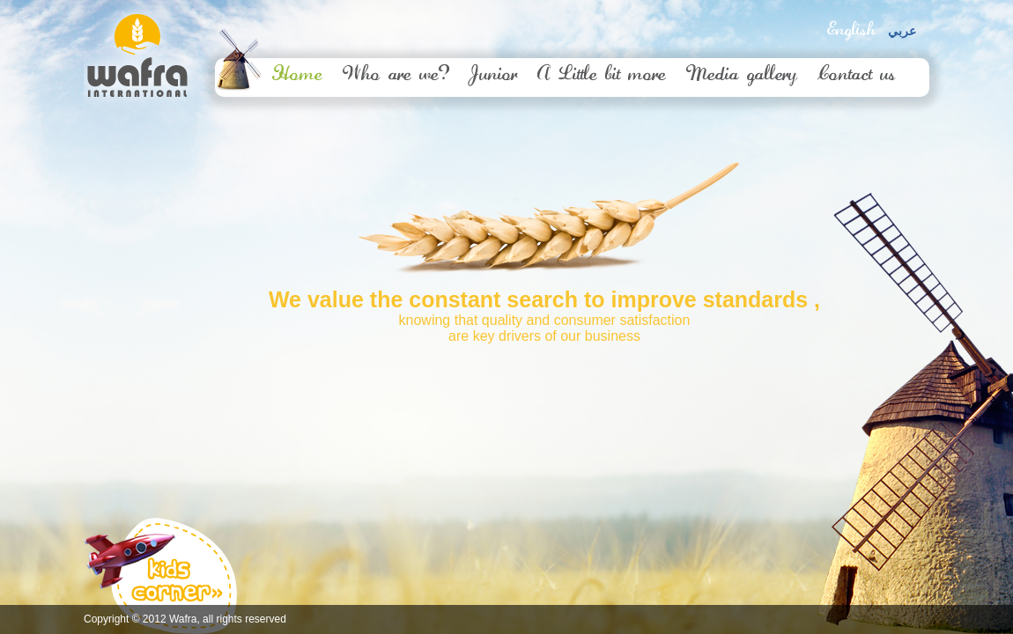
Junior (493, 76)
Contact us (856, 76)
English (851, 31)
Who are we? (396, 76)
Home (297, 76)
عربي (902, 31)
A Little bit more (601, 76)
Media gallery (741, 76)
